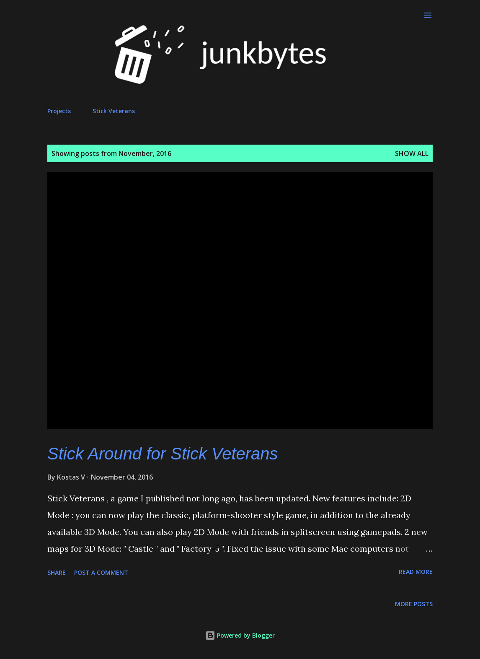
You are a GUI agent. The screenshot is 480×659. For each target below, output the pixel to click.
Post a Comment (101, 572)
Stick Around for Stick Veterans (162, 453)
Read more (416, 572)
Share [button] (56, 572)
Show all (411, 153)
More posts (414, 604)
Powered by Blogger (240, 635)
